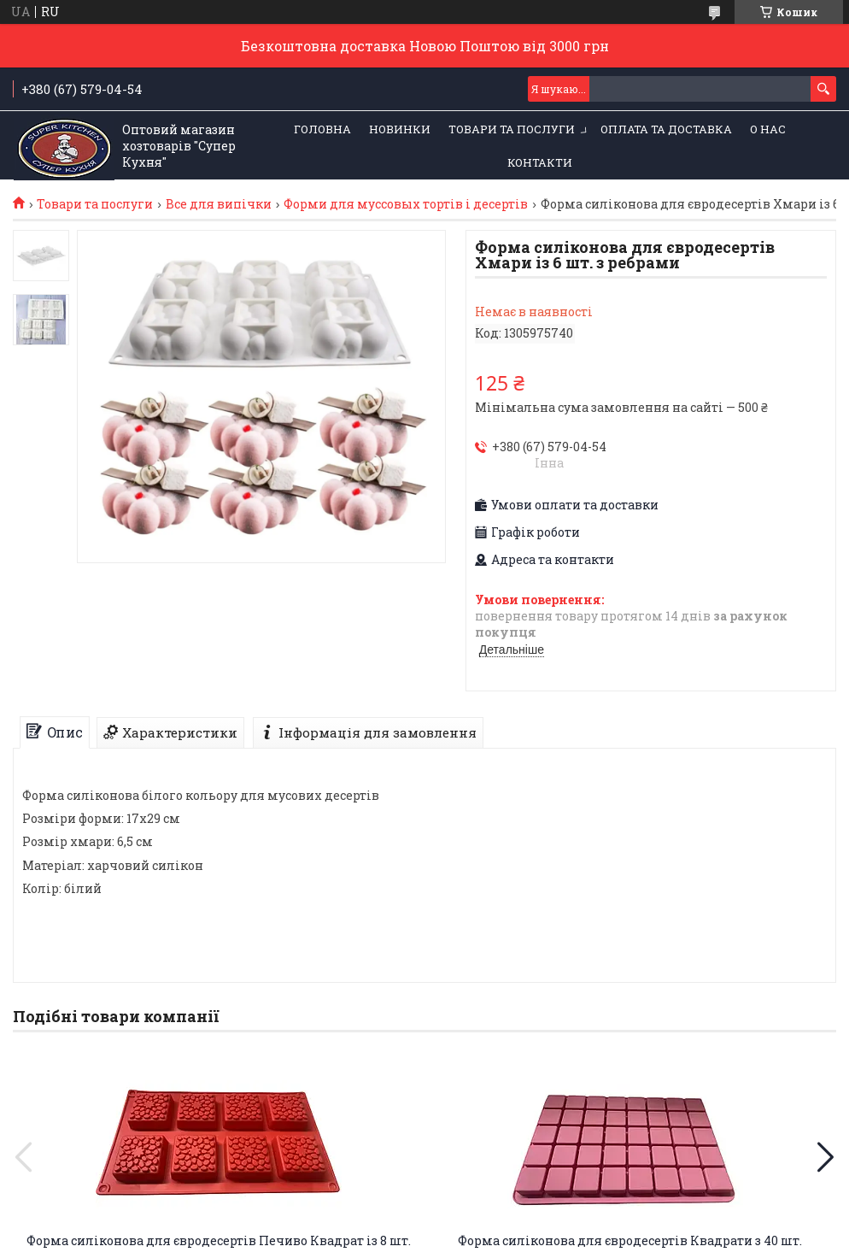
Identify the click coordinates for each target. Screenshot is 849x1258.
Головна (322, 129)
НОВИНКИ (399, 129)
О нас (768, 129)
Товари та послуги (511, 129)
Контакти (539, 162)
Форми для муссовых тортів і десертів (406, 204)
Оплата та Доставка (666, 129)
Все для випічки (219, 204)
